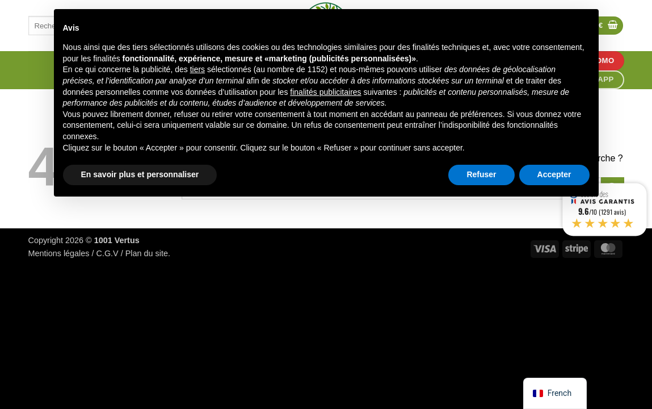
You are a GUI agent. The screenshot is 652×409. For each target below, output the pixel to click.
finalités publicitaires (325, 92)
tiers (197, 69)
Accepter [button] (554, 174)
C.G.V (107, 253)
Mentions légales (59, 253)
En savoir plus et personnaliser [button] (140, 174)
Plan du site (146, 253)
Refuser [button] (481, 174)
